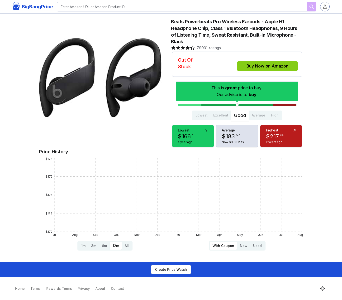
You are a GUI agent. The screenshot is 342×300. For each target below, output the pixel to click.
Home (20, 288)
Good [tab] (240, 115)
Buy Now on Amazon (267, 65)
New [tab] (243, 246)
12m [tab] (116, 246)
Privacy (84, 288)
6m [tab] (104, 246)
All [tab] (127, 246)
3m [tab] (93, 246)
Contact (117, 288)
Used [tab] (257, 246)
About (100, 288)
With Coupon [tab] (223, 246)
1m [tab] (83, 246)
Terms (35, 288)
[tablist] (237, 115)
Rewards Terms (59, 288)
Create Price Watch (171, 269)
